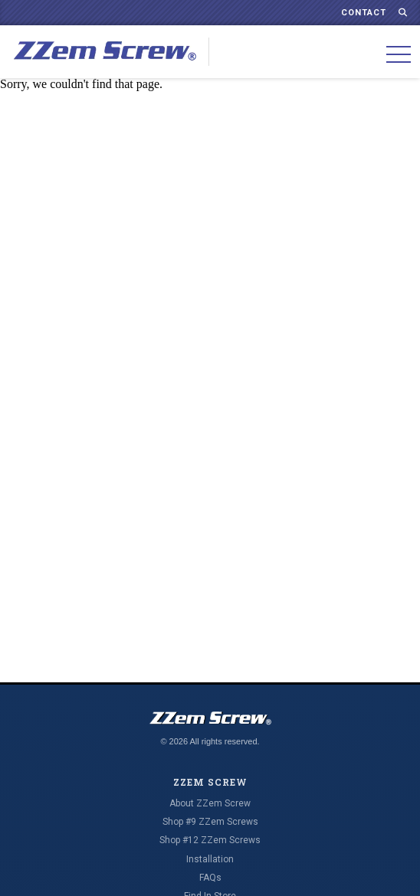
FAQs (210, 877)
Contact (363, 12)
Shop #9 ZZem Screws (210, 821)
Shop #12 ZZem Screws (210, 840)
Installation (210, 859)
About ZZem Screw (210, 803)
